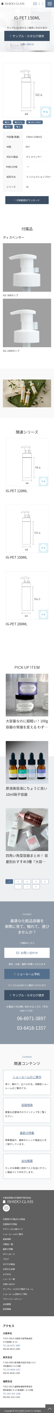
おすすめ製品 (9, 1264)
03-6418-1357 (31, 1027)
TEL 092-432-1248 (11, 1393)
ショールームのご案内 (27, 1082)
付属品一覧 (8, 1244)
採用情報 (7, 1309)
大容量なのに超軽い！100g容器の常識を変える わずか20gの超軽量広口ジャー (27, 724)
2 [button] (18, 881)
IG (7, 122)
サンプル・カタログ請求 (43, 3)
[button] (49, 3)
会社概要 (27, 1166)
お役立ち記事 (9, 1269)
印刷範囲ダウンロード (28, 200)
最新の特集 (27, 1138)
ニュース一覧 (9, 1279)
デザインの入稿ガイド (13, 1229)
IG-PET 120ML (16, 490)
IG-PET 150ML (16, 557)
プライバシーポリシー (13, 1299)
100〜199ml (34, 122)
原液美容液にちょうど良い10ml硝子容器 (26, 791)
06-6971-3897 (31, 1018)
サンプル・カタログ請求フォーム (18, 1289)
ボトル (18, 122)
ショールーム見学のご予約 (15, 1294)
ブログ (6, 1259)
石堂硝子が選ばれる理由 (14, 1219)
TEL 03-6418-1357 (11, 1369)
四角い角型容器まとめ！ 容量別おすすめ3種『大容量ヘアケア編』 (27, 859)
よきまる (7, 1274)
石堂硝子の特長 (10, 1224)
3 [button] (27, 881)
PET (8, 126)
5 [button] (44, 881)
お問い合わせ (35, 3)
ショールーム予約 (39, 3)
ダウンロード (9, 1254)
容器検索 (27, 1110)
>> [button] (36, 887)
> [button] (27, 887)
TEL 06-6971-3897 (11, 1345)
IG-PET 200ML (16, 623)
